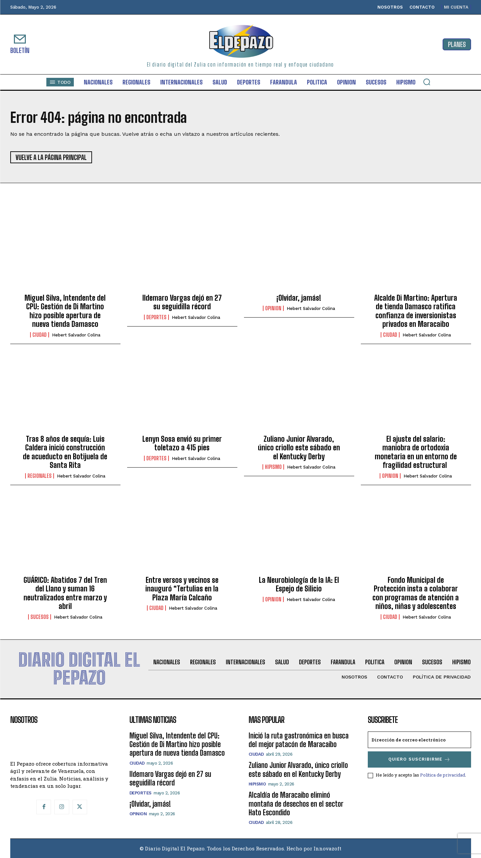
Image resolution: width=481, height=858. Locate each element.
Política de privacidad (442, 775)
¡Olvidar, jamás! (298, 297)
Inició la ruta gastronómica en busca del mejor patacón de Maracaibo (299, 740)
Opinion (273, 308)
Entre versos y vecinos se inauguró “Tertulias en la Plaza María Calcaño (181, 589)
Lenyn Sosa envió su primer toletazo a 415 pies (182, 443)
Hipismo (273, 467)
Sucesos (39, 617)
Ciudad (39, 334)
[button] (427, 82)
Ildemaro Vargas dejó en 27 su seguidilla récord (182, 302)
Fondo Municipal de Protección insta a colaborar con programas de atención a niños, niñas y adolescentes (415, 593)
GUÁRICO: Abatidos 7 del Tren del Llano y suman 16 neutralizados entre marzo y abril (65, 593)
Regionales (39, 476)
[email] (419, 740)
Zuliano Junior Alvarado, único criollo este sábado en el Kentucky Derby (299, 447)
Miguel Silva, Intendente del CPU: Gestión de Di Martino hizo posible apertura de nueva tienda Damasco (65, 310)
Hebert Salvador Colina (76, 334)
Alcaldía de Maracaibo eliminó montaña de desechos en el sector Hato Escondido (296, 803)
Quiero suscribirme (419, 759)
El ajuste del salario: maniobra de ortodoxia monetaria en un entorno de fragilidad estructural (416, 452)
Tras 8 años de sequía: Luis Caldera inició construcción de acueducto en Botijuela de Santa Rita (65, 452)
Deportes (156, 317)
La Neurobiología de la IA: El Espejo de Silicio (299, 584)
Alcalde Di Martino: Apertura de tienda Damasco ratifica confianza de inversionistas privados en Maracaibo (415, 310)
